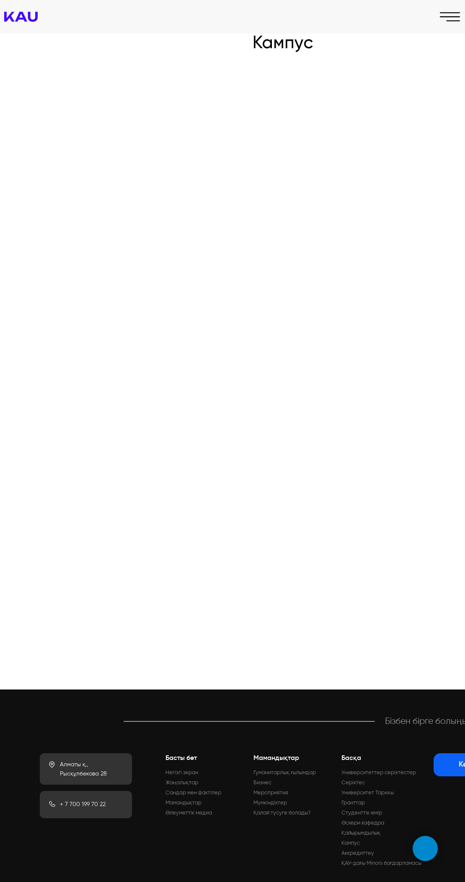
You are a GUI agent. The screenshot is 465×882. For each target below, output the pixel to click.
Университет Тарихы (367, 793)
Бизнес (262, 783)
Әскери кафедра (362, 823)
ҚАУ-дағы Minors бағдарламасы (381, 863)
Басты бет (181, 758)
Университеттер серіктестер (378, 772)
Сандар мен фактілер (193, 793)
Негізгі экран (181, 772)
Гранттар (353, 803)
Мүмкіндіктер (270, 803)
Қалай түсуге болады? (282, 813)
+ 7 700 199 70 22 (83, 804)
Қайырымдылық (360, 833)
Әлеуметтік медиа (188, 813)
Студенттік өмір (361, 813)
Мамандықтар (183, 803)
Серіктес (353, 783)
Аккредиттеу (357, 853)
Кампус (350, 843)
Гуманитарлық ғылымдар (284, 772)
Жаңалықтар (181, 783)
